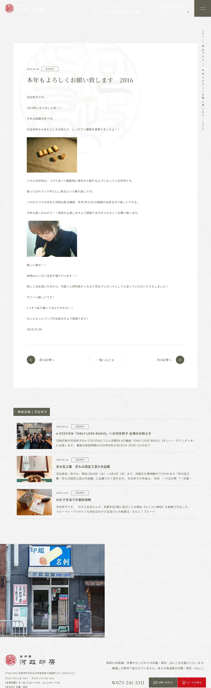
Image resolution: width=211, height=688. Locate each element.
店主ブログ (203, 53)
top (203, 34)
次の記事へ (163, 359)
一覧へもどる (105, 359)
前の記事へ (48, 359)
